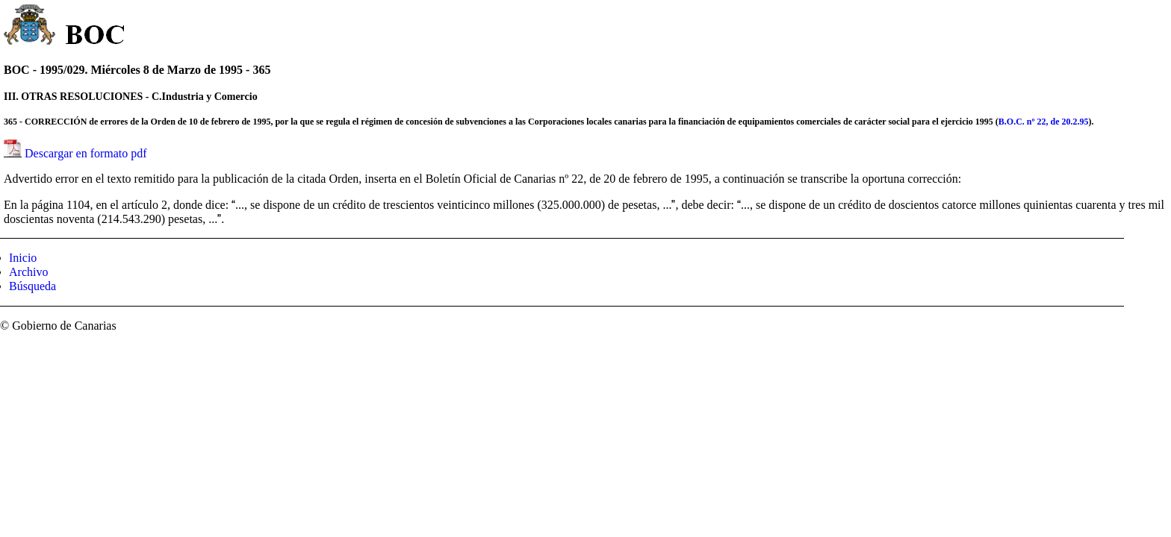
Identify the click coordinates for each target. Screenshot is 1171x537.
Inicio (23, 257)
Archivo (28, 272)
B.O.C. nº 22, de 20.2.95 (1043, 121)
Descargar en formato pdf (86, 153)
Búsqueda (32, 286)
